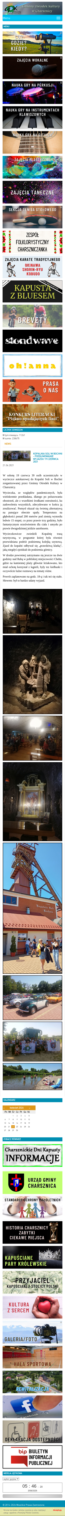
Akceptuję (57, 1510)
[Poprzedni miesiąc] (4, 1108)
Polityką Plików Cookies (28, 1513)
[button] (60, 33)
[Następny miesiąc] (29, 1108)
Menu (6, 18)
